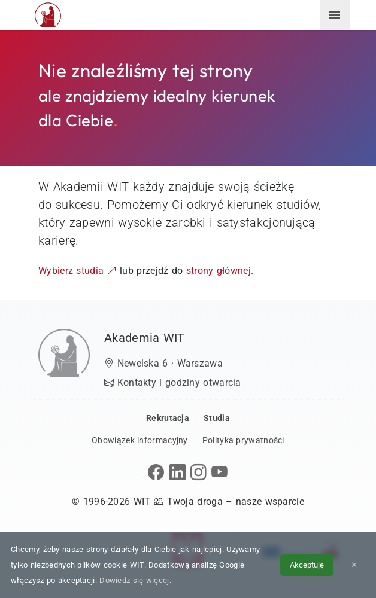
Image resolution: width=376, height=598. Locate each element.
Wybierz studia (77, 270)
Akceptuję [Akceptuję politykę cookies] (307, 564)
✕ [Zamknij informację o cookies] (354, 564)
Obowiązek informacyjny (140, 440)
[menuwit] (335, 15)
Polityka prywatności (243, 440)
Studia (217, 418)
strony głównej (218, 270)
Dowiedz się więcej (134, 580)
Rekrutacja (167, 418)
